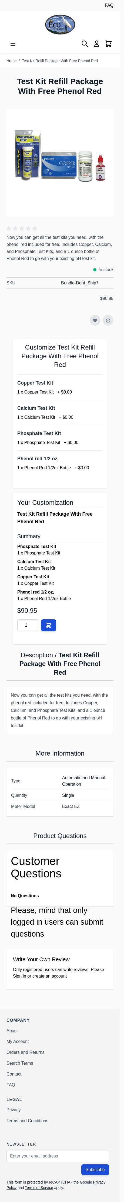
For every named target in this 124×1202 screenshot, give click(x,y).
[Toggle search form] (85, 44)
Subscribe (95, 1169)
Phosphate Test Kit (39, 433)
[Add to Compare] (108, 320)
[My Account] (97, 44)
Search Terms (19, 1063)
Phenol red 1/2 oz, (38, 458)
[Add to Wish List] (95, 320)
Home (11, 61)
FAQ (109, 5)
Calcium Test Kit (36, 408)
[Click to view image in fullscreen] (59, 163)
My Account (17, 1041)
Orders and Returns (25, 1052)
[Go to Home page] (59, 24)
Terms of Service (39, 1187)
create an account (49, 976)
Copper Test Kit (35, 383)
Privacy (13, 1110)
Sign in (19, 976)
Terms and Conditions (27, 1120)
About (12, 1030)
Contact (13, 1074)
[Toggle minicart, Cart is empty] (108, 44)
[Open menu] (12, 43)
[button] (22, 228)
